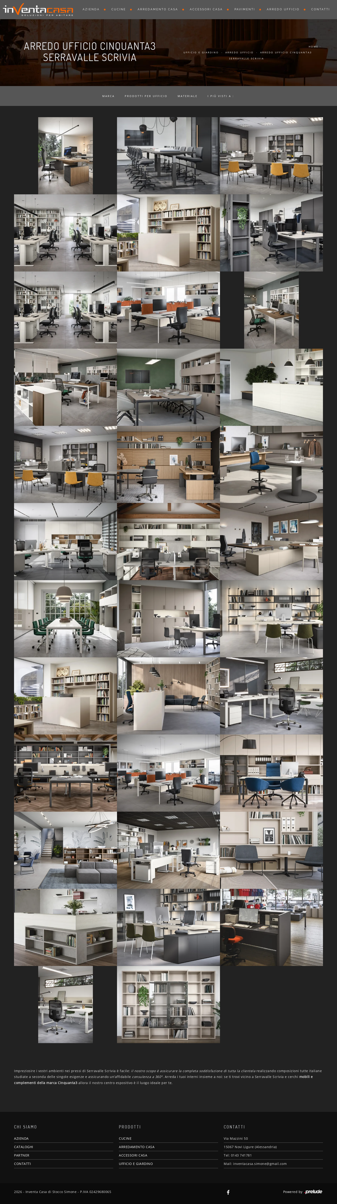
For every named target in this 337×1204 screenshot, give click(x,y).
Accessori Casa (206, 9)
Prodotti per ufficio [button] (146, 96)
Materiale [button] (188, 96)
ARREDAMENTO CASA (136, 1147)
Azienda (91, 9)
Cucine (118, 9)
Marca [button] (108, 96)
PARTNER (21, 1155)
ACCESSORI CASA (133, 1155)
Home (314, 46)
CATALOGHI (23, 1147)
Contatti (320, 9)
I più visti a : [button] (221, 96)
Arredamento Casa (158, 9)
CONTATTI (22, 1163)
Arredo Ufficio (283, 9)
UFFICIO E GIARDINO (136, 1163)
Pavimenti (244, 9)
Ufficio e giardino (201, 52)
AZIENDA (21, 1138)
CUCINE (125, 1138)
